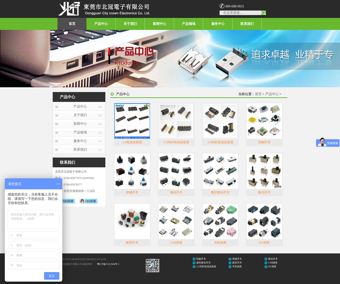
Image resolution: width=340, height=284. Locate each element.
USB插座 (176, 242)
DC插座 (264, 242)
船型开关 (132, 242)
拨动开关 (264, 192)
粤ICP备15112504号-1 (108, 264)
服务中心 (218, 24)
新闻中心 (159, 24)
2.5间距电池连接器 (176, 142)
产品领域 (188, 24)
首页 (72, 24)
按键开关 (132, 192)
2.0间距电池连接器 (220, 142)
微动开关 (176, 192)
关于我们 (130, 24)
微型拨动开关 (220, 192)
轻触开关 (264, 142)
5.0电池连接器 (132, 142)
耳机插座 (220, 242)
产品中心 (101, 24)
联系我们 (247, 24)
